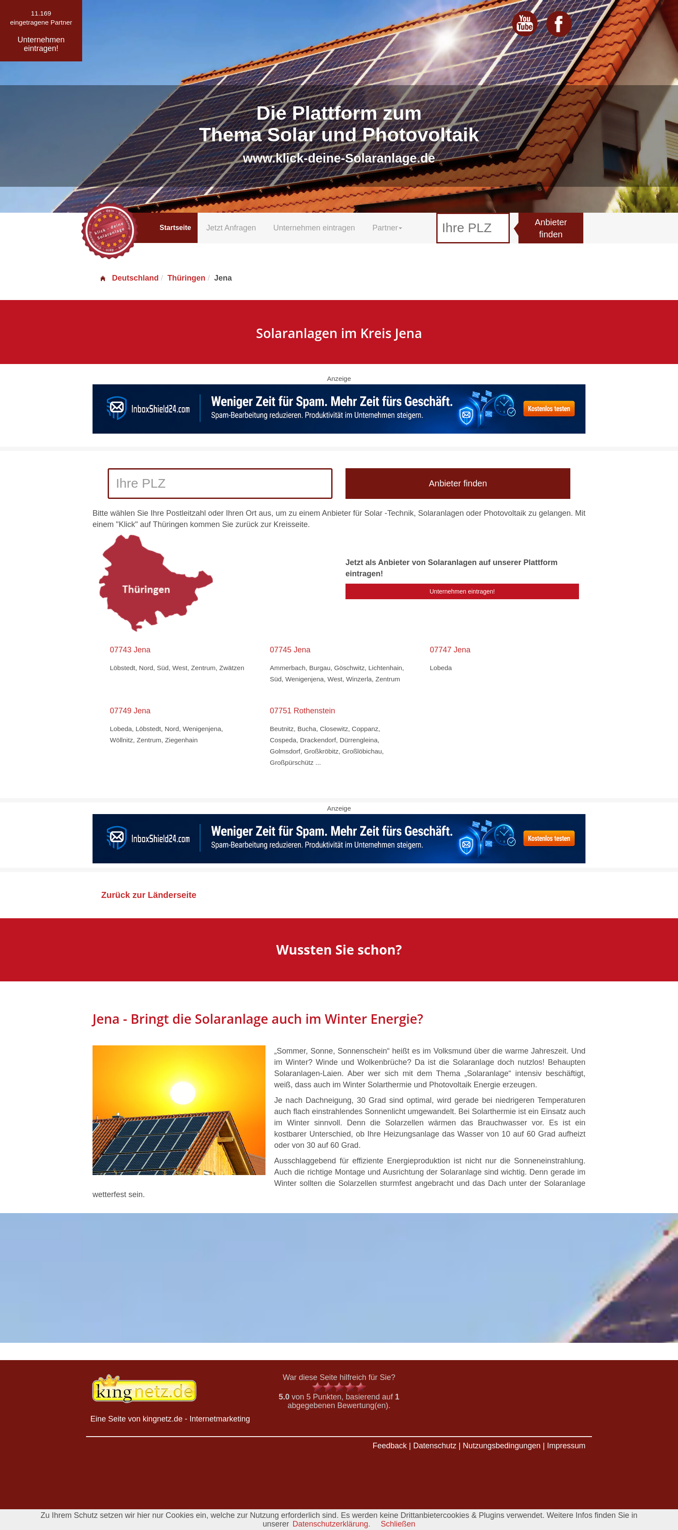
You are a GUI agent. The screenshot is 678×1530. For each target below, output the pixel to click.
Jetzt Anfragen (231, 228)
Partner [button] (387, 228)
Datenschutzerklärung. (331, 1524)
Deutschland (129, 278)
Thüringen (186, 278)
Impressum (566, 1445)
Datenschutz (434, 1445)
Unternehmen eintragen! (462, 591)
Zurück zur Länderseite (148, 895)
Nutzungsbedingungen (501, 1445)
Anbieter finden (551, 228)
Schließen (398, 1524)
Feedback (390, 1445)
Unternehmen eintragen (314, 228)
